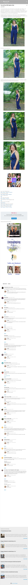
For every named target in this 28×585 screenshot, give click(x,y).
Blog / (1, 202)
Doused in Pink (8, 375)
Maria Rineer (6, 297)
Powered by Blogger (14, 583)
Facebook (10, 192)
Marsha (5, 427)
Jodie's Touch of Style (7, 396)
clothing (9, 283)
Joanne (8, 290)
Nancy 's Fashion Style (7, 418)
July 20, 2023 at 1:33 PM (13, 365)
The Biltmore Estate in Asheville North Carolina (9, 571)
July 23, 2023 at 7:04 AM (13, 329)
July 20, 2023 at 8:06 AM (11, 354)
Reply (5, 295)
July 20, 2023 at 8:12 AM (14, 362)
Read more (25, 538)
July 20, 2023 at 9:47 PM (13, 439)
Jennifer (5, 409)
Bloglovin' (10, 194)
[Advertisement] (14, 519)
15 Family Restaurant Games (6, 530)
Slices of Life (6, 1)
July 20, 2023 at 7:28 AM (11, 335)
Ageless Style (5, 283)
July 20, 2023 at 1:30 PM (15, 396)
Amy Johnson (6, 316)
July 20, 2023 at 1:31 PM (13, 301)
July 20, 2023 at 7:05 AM (16, 287)
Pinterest (7, 192)
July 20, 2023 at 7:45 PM (13, 421)
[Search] (26, 1)
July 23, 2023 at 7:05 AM (13, 464)
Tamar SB (5, 354)
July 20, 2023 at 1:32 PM (13, 320)
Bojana (5, 448)
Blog (1, 192)
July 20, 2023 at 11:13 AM (13, 387)
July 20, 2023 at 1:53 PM (15, 418)
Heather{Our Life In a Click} (8, 287)
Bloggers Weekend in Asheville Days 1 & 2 (8, 551)
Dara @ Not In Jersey (7, 362)
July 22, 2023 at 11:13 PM (15, 457)
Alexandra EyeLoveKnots (8, 457)
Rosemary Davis (6, 387)
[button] (26, 5)
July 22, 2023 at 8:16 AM (13, 451)
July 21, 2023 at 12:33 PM (10, 448)
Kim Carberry (6, 307)
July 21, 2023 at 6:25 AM (13, 442)
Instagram (4, 192)
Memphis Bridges (7, 439)
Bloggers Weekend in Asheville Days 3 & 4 (8, 541)
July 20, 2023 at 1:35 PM (13, 402)
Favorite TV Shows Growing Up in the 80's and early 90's (11, 561)
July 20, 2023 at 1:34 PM (13, 381)
